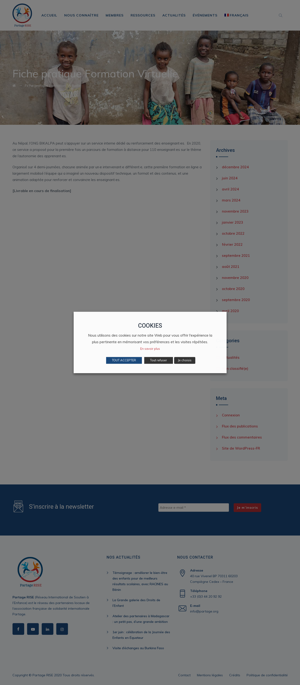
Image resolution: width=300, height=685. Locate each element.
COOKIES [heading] (150, 325)
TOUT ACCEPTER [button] (124, 360)
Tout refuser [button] (158, 360)
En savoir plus (150, 349)
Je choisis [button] (185, 360)
